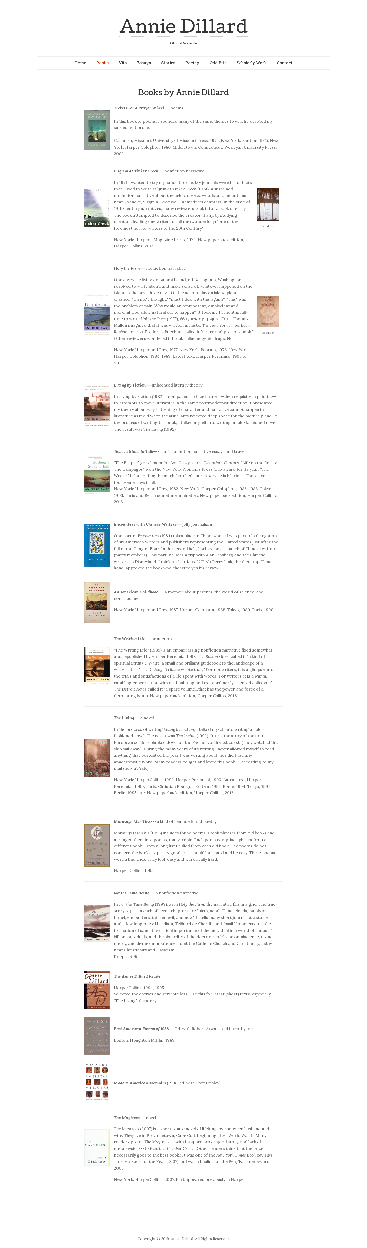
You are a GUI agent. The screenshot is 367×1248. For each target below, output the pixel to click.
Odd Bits (217, 62)
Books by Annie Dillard (183, 92)
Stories (168, 62)
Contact (285, 62)
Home (80, 62)
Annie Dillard (183, 25)
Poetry (192, 62)
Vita (123, 62)
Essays (144, 62)
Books (102, 62)
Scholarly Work (252, 62)
